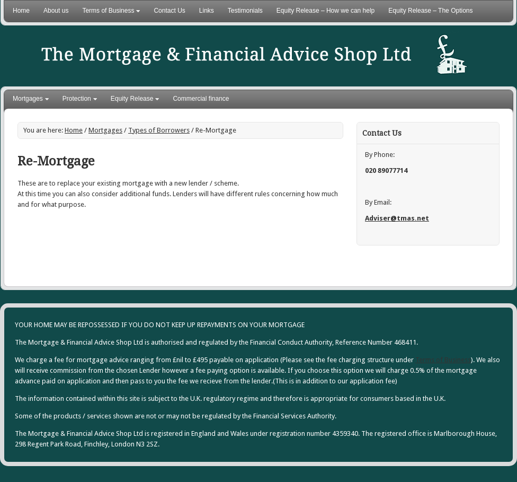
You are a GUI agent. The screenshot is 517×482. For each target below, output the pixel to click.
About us (55, 10)
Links (206, 10)
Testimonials (245, 10)
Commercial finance (201, 98)
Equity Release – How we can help (326, 10)
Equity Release (132, 100)
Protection (77, 100)
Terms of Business (108, 13)
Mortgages (28, 100)
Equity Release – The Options (430, 10)
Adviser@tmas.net (397, 218)
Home (21, 10)
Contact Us (169, 10)
